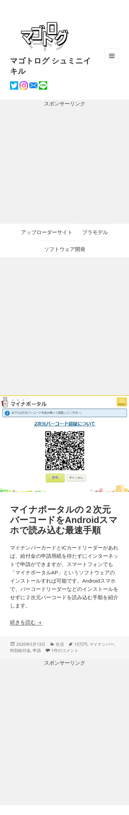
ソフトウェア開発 (64, 249)
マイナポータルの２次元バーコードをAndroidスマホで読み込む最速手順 (64, 519)
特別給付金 (20, 650)
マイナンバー (101, 644)
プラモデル (95, 232)
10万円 (80, 644)
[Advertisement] (64, 166)
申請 (37, 650)
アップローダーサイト (47, 232)
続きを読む (26, 622)
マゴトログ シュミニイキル (50, 65)
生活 (60, 644)
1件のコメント (64, 650)
